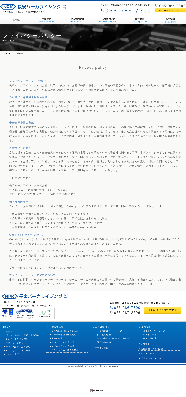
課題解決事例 (104, 342)
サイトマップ (178, 2)
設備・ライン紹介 (15, 343)
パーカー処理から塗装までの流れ (23, 335)
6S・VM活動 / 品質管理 (18, 347)
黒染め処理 (57, 338)
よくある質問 (12, 354)
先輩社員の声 (150, 338)
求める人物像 (150, 334)
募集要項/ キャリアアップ (156, 331)
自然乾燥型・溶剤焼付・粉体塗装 (114, 338)
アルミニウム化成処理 (62, 342)
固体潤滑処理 (104, 334)
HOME (6, 327)
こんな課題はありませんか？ (66, 331)
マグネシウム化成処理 (62, 346)
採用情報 (165, 2)
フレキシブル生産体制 (17, 339)
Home (8, 53)
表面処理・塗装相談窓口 (153, 349)
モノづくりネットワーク (18, 350)
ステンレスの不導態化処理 (65, 350)
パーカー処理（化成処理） (65, 334)
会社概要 (155, 2)
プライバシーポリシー (152, 358)
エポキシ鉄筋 (102, 348)
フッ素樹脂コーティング (109, 331)
